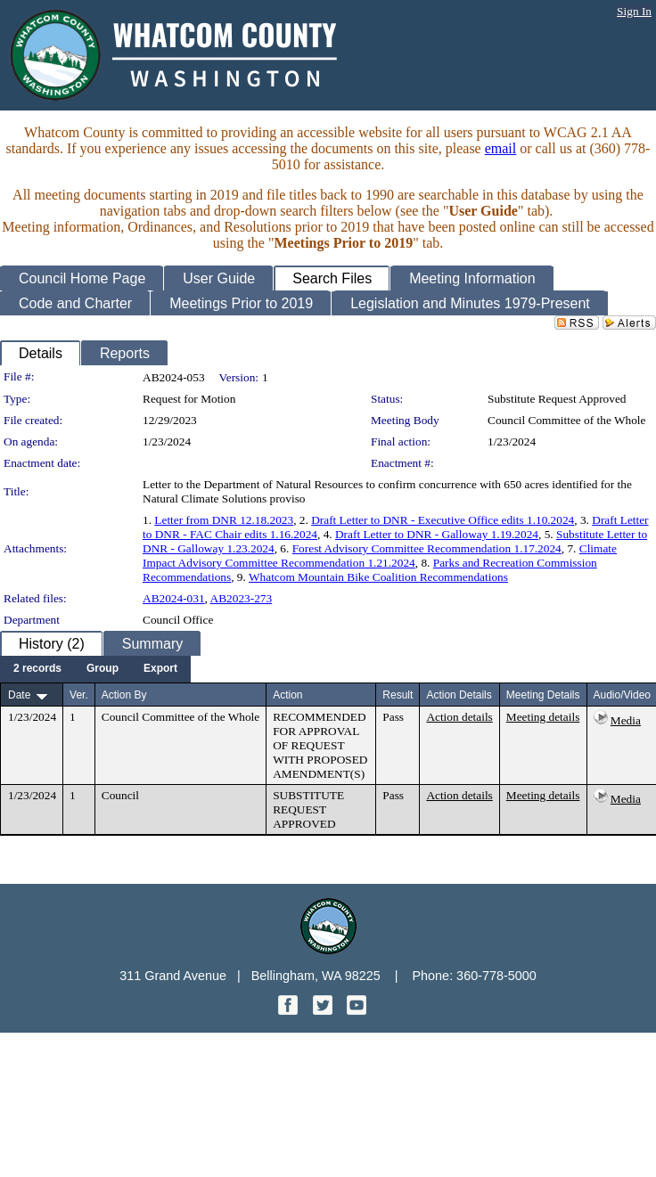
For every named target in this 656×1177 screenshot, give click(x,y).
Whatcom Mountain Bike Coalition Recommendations (378, 577)
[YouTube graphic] (356, 1010)
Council (120, 795)
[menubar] (95, 669)
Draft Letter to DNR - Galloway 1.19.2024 (436, 534)
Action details (459, 716)
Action (287, 695)
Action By (124, 695)
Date (19, 695)
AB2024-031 (174, 598)
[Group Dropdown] (102, 669)
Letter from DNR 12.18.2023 (223, 520)
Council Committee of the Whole (566, 420)
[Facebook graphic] (289, 1010)
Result (397, 695)
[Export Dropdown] (160, 669)
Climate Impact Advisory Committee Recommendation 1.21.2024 (380, 555)
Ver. (79, 695)
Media (626, 720)
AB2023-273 (241, 598)
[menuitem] (37, 669)
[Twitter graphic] (324, 1010)
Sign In (634, 11)
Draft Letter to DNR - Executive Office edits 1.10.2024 (442, 520)
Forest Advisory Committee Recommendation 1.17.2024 (427, 548)
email (501, 148)
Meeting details (543, 716)
